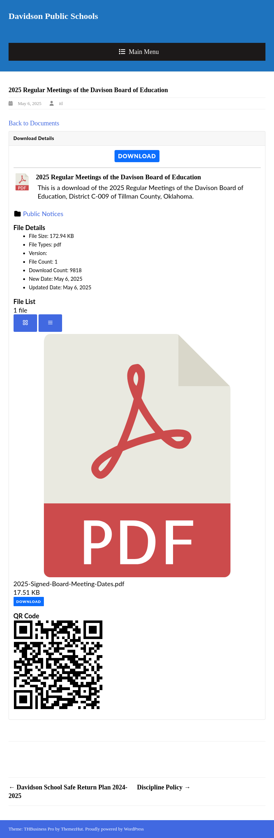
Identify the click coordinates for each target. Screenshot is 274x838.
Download (137, 156)
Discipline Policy (164, 787)
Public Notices (43, 214)
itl (61, 103)
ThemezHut (72, 829)
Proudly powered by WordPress (114, 829)
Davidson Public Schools (53, 16)
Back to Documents (34, 123)
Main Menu (144, 51)
